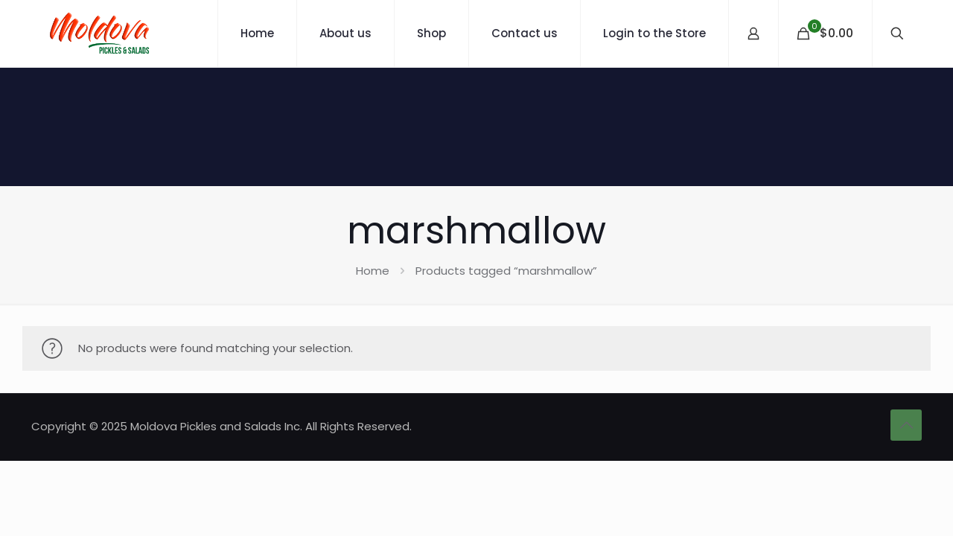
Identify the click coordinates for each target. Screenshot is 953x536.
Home (372, 270)
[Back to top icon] (906, 425)
